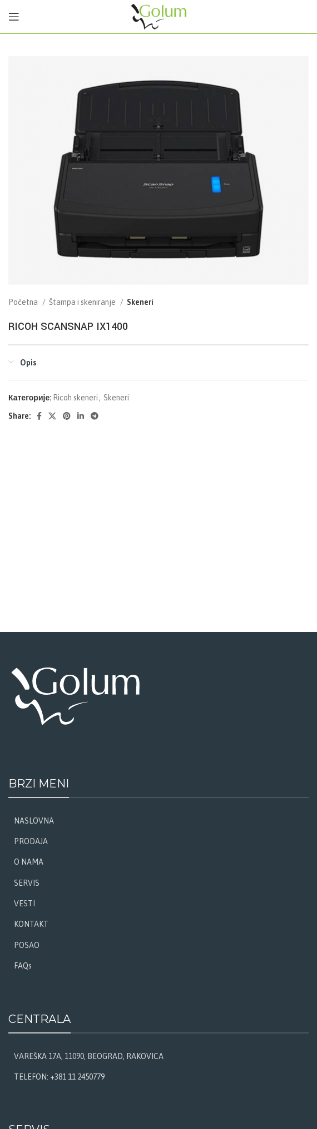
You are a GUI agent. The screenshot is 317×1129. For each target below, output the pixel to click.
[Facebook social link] (39, 416)
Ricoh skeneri (75, 397)
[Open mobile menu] (14, 17)
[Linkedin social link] (80, 416)
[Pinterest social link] (67, 416)
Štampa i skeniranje (83, 302)
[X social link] (52, 416)
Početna (23, 302)
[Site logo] (159, 16)
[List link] (158, 821)
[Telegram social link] (94, 416)
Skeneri (140, 302)
